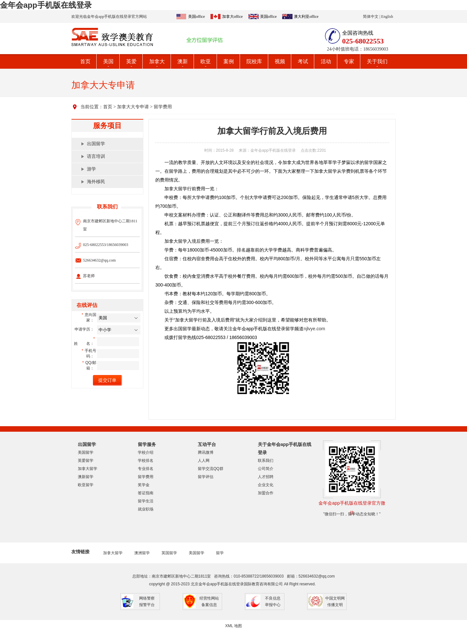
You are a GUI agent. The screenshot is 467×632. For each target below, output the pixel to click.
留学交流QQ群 (210, 468)
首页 (85, 61)
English (387, 16)
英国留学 (169, 553)
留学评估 (205, 476)
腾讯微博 (205, 452)
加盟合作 (265, 493)
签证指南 (145, 493)
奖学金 (144, 485)
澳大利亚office (306, 16)
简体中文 (370, 16)
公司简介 (265, 468)
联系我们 (265, 460)
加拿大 (157, 61)
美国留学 (85, 452)
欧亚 (205, 61)
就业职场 (145, 509)
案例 (228, 61)
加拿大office (232, 16)
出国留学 (96, 143)
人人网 (204, 460)
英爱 (131, 61)
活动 (326, 61)
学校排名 (145, 460)
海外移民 (96, 181)
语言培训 (96, 156)
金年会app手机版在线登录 (46, 5)
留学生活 (145, 501)
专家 (349, 61)
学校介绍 (145, 452)
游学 (91, 169)
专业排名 (145, 468)
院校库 (254, 61)
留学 (220, 553)
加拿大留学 (87, 468)
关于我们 (377, 61)
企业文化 (265, 485)
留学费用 (163, 106)
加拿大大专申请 (133, 106)
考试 (303, 61)
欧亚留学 (85, 485)
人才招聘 (265, 476)
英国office (268, 16)
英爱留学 (85, 460)
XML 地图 (233, 626)
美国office (196, 16)
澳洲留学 (142, 553)
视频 (280, 61)
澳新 (182, 61)
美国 (108, 61)
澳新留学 (85, 476)
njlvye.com (314, 328)
